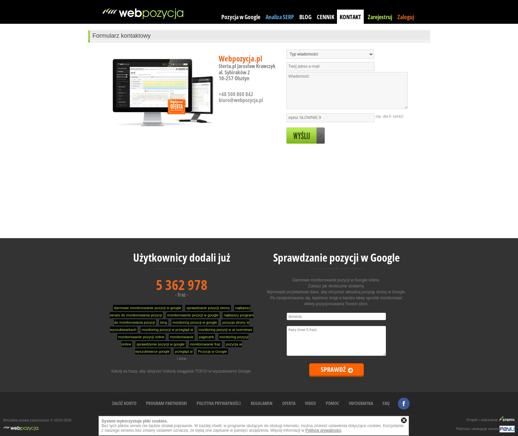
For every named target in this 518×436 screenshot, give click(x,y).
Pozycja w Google (240, 17)
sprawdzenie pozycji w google (160, 344)
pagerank (206, 337)
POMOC (332, 403)
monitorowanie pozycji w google (192, 315)
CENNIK (325, 17)
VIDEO (310, 403)
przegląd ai (184, 351)
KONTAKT (350, 17)
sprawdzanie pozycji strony (208, 308)
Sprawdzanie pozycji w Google (336, 257)
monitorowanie (182, 337)
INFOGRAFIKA (361, 403)
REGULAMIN (262, 403)
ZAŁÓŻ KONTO (124, 403)
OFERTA (288, 403)
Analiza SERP (280, 17)
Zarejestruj (380, 17)
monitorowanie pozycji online (141, 337)
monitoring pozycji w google (194, 322)
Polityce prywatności (323, 430)
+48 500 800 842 (236, 94)
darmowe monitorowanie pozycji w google (147, 308)
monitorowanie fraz (205, 344)
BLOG (305, 17)
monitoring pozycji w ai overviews (225, 330)
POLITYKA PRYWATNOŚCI (219, 403)
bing (163, 322)
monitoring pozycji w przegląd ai (167, 330)
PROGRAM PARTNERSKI (166, 403)
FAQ (386, 403)
